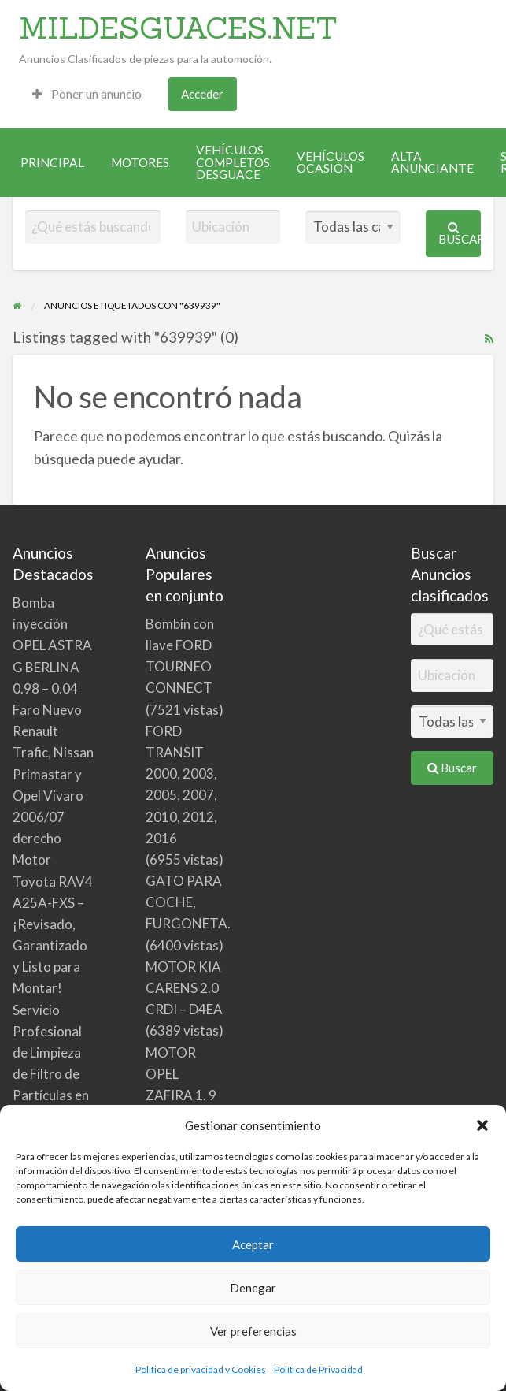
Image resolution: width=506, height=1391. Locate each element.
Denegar (253, 1288)
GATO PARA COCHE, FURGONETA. (188, 902)
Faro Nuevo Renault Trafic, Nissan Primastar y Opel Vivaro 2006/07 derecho (53, 773)
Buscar (459, 233)
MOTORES (140, 162)
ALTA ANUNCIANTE (432, 162)
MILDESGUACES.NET (178, 27)
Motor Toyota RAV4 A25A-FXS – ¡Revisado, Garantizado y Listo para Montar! (53, 923)
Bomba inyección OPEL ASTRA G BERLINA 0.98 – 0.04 (52, 645)
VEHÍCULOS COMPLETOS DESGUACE (233, 162)
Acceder (202, 94)
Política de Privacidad (318, 1369)
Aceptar (253, 1244)
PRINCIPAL (52, 162)
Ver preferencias (253, 1331)
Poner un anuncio (87, 94)
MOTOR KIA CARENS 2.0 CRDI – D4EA (184, 987)
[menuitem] (87, 94)
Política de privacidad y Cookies (200, 1369)
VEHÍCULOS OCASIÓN (330, 162)
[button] (482, 1125)
